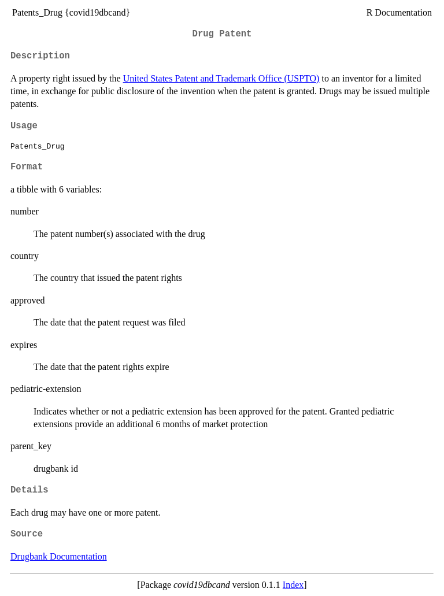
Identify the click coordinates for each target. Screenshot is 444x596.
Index (293, 585)
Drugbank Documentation (58, 556)
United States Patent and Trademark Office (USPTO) (221, 78)
